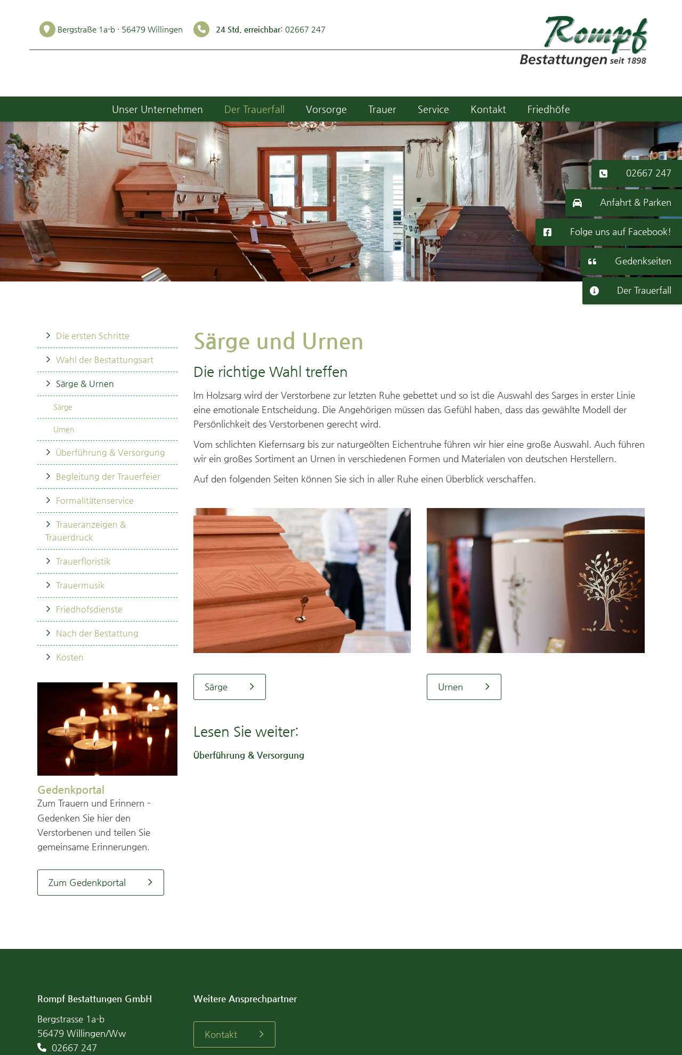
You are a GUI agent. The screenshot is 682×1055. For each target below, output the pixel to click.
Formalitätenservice (95, 500)
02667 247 (648, 172)
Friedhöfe (548, 109)
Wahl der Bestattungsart (104, 360)
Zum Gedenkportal (87, 882)
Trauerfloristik (83, 561)
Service (433, 109)
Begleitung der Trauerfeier (108, 476)
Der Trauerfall (644, 290)
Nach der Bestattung (97, 633)
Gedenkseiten (643, 260)
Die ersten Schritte (92, 336)
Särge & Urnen (85, 383)
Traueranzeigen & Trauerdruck (85, 530)
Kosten (70, 657)
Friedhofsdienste (89, 609)
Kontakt (488, 109)
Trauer (382, 109)
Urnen (63, 429)
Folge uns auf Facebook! (620, 231)
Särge (62, 406)
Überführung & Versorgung (110, 452)
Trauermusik (80, 585)
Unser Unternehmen (157, 109)
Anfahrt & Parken (635, 202)
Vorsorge (326, 109)
